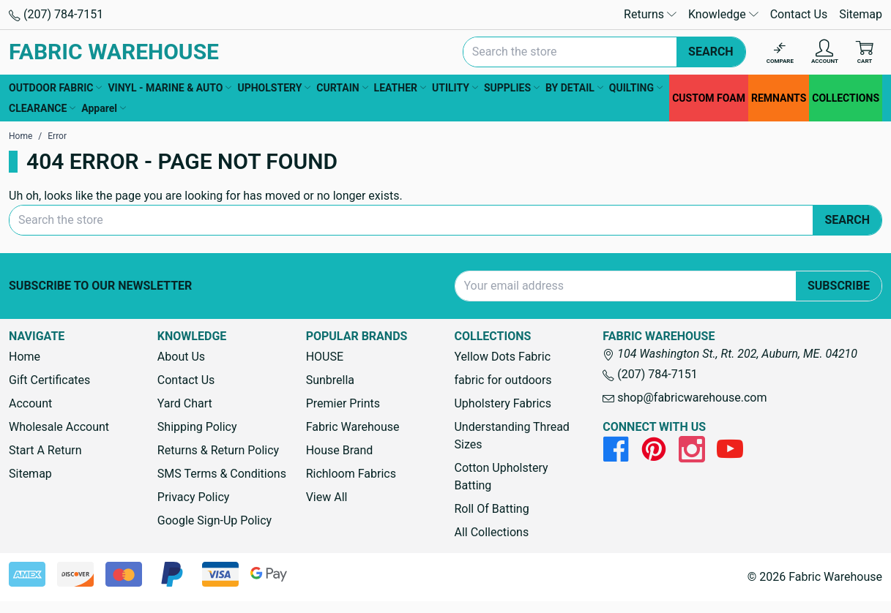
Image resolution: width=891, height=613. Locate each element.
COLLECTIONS (845, 98)
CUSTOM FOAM (708, 98)
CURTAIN (342, 87)
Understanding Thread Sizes (511, 435)
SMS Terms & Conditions (221, 474)
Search (711, 52)
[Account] (824, 52)
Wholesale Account (59, 427)
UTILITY (455, 87)
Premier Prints (343, 403)
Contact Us (799, 14)
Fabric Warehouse (353, 427)
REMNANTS (778, 98)
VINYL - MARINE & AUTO (169, 87)
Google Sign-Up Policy (214, 520)
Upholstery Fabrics (502, 403)
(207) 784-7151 (56, 14)
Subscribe (839, 286)
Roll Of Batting (491, 509)
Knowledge (723, 14)
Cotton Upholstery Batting (501, 476)
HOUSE (324, 357)
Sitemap (860, 14)
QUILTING (636, 87)
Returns (650, 14)
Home (24, 357)
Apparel (103, 108)
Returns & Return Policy (218, 450)
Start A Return (45, 450)
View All (327, 497)
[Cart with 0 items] (864, 52)
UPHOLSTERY (273, 87)
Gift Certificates (49, 380)
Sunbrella (330, 380)
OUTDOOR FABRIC (55, 87)
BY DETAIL (574, 87)
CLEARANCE (42, 108)
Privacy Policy (193, 497)
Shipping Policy (197, 427)
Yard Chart (184, 403)
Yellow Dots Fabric (502, 357)
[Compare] (780, 52)
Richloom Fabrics (351, 474)
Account (30, 403)
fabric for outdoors (502, 380)
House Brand (339, 450)
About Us (181, 357)
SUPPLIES (512, 87)
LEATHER (400, 87)
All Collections (491, 532)
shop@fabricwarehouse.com (685, 398)
